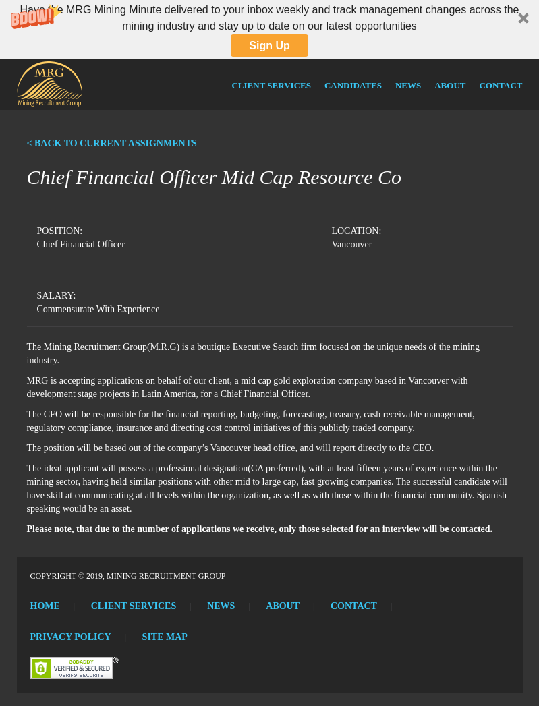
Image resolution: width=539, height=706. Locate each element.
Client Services (270, 85)
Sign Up (269, 45)
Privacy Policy (70, 637)
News (408, 85)
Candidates (353, 85)
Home (45, 606)
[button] (269, 29)
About (449, 85)
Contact (500, 85)
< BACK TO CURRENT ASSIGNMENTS (112, 143)
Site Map (165, 637)
